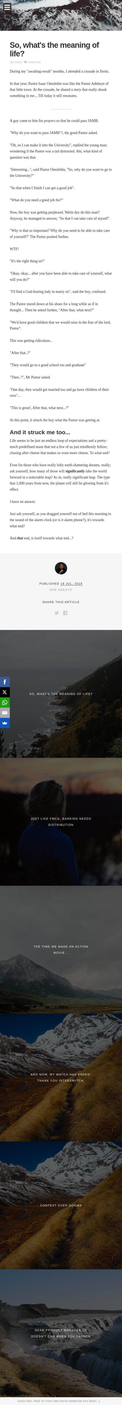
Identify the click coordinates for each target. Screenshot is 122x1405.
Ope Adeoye (16, 62)
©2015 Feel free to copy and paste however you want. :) (59, 1401)
